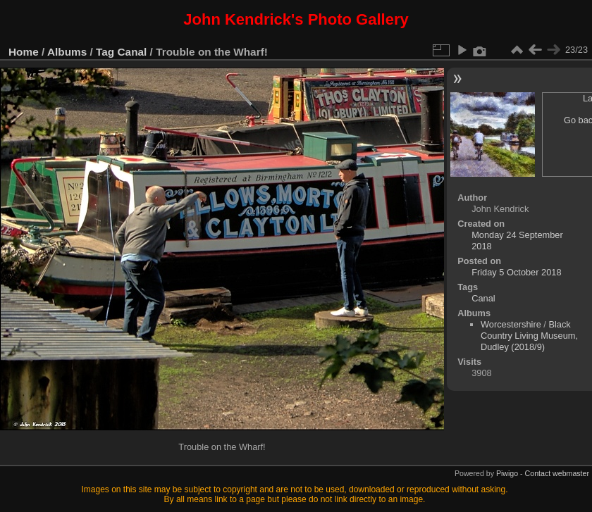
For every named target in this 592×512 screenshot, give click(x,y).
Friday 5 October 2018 (516, 272)
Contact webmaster (557, 473)
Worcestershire (511, 324)
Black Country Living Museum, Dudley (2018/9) (529, 335)
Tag (105, 52)
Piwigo (507, 473)
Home (23, 52)
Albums (67, 52)
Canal (132, 52)
